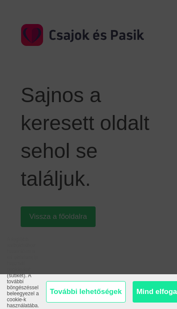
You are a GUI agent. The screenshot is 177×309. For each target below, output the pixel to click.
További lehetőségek (86, 292)
